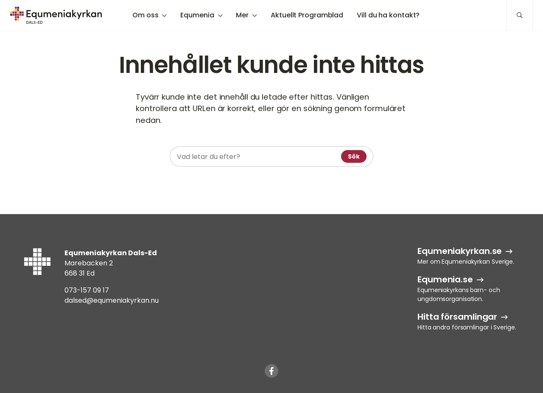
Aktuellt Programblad (307, 15)
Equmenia (197, 15)
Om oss (145, 15)
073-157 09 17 (86, 290)
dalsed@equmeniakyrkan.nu (111, 300)
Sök (354, 156)
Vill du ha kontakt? (388, 15)
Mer (242, 15)
